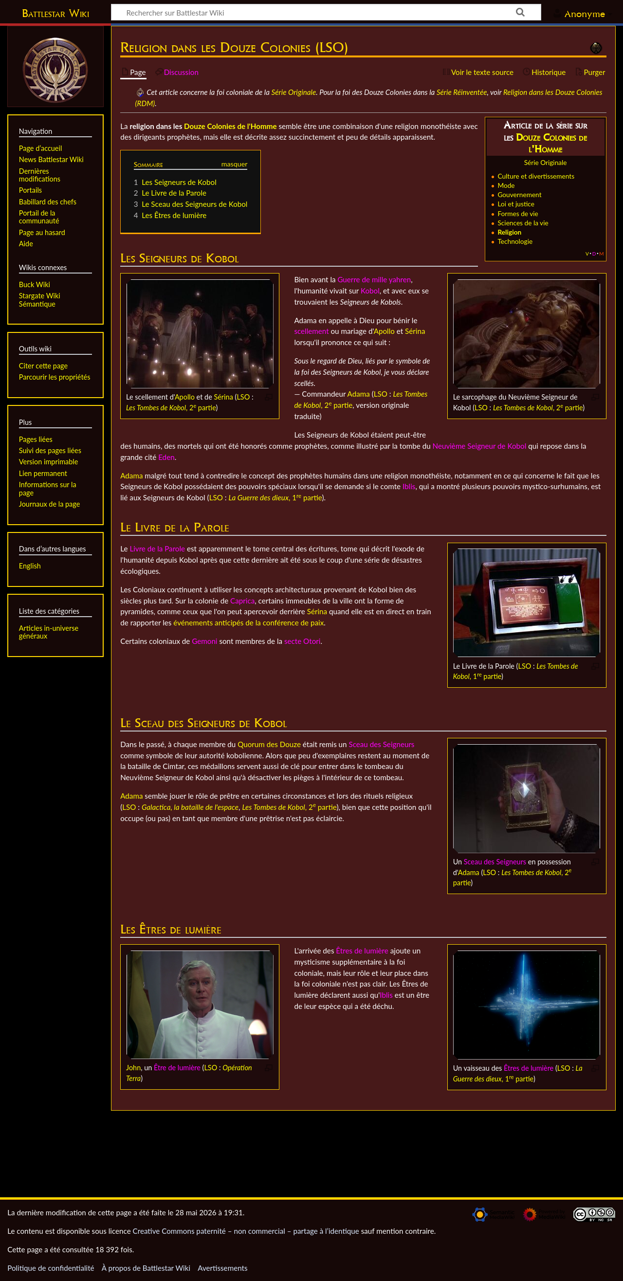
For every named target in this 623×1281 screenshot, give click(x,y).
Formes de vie (517, 213)
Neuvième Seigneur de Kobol (480, 445)
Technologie (514, 241)
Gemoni (204, 641)
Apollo (185, 397)
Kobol (370, 290)
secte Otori (302, 641)
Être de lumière (177, 1067)
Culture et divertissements (535, 176)
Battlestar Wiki (55, 13)
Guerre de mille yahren (374, 279)
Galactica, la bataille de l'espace (190, 807)
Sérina (223, 397)
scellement (311, 331)
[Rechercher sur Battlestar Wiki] (326, 12)
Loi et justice (515, 204)
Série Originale (294, 92)
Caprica (242, 600)
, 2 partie (171, 407)
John (133, 1067)
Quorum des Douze (269, 744)
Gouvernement (519, 194)
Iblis (409, 486)
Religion (509, 232)
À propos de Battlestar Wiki (146, 1267)
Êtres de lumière (528, 1068)
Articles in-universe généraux (48, 632)
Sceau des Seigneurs (495, 862)
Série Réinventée (462, 92)
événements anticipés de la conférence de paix (248, 622)
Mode (505, 185)
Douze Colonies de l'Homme (551, 143)
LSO (243, 397)
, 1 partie (275, 497)
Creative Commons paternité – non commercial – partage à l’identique (246, 1230)
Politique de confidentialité (50, 1267)
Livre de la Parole (157, 548)
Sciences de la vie (522, 223)
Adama (359, 393)
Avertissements (222, 1267)
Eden (166, 457)
